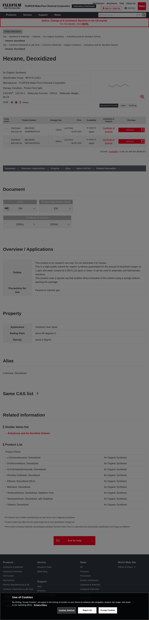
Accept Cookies (107, 610)
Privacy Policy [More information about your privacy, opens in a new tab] (40, 605)
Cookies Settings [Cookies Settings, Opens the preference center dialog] (67, 610)
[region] (74, 606)
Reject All (87, 610)
